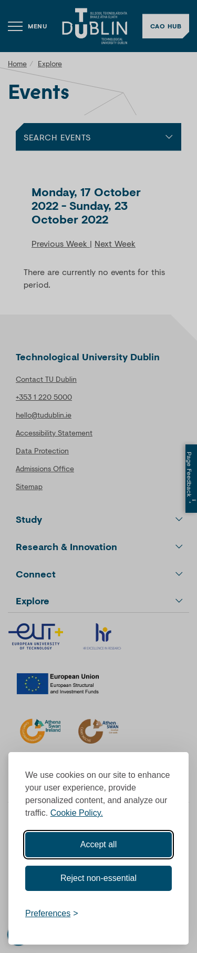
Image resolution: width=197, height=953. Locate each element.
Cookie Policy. (76, 812)
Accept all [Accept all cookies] (98, 844)
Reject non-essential (98, 878)
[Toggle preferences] (51, 913)
